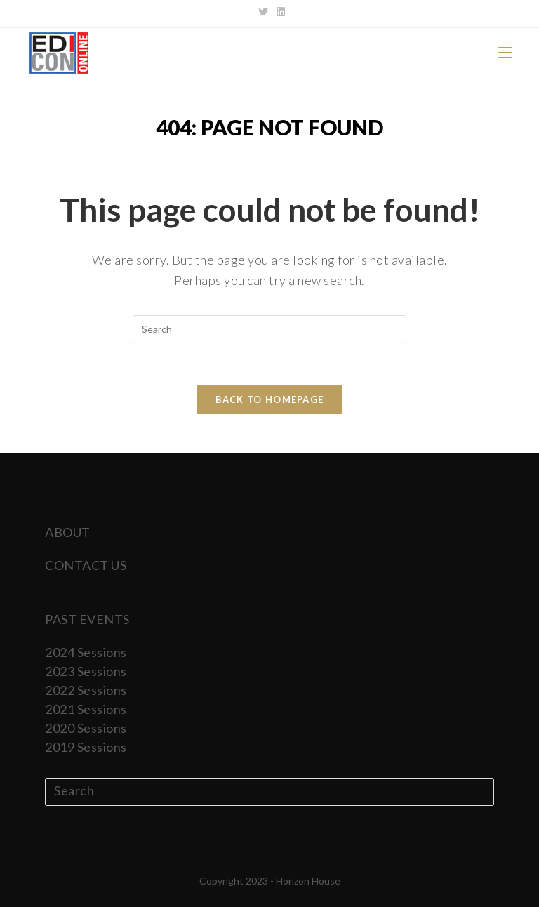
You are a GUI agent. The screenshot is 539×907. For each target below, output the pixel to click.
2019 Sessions (86, 747)
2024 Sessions (86, 652)
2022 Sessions (86, 690)
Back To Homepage (269, 399)
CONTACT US (85, 565)
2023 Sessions (86, 671)
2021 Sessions (86, 709)
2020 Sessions (86, 728)
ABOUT (68, 532)
